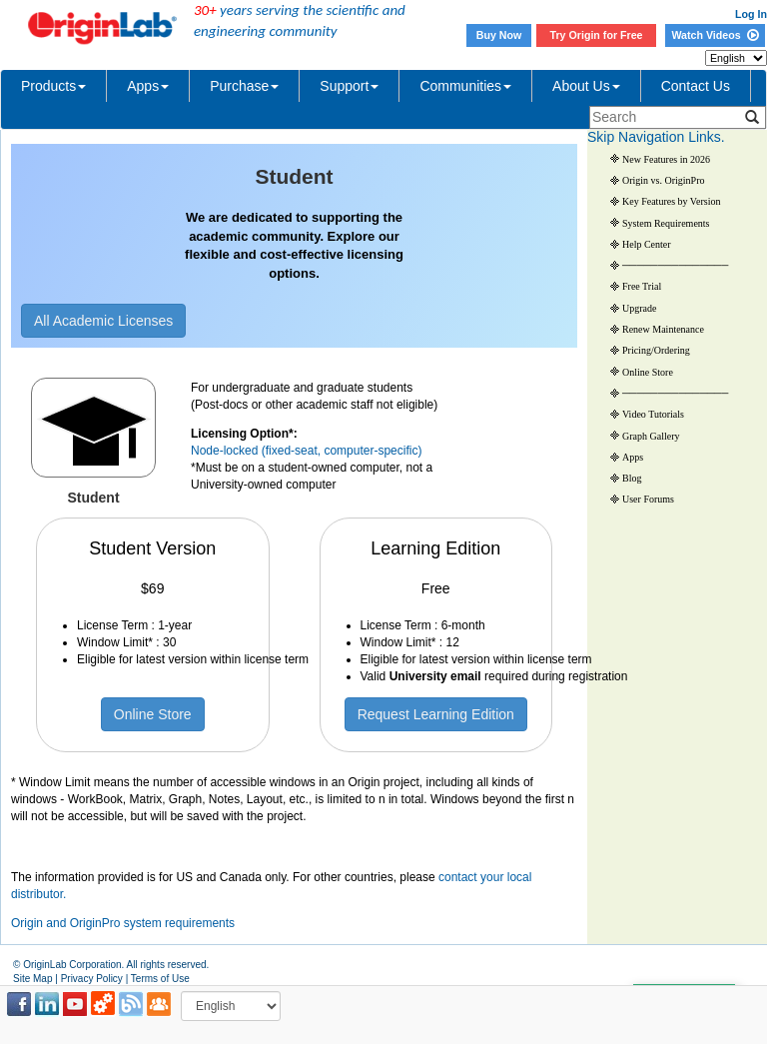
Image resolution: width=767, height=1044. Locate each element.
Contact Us (695, 86)
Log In (751, 14)
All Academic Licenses (103, 321)
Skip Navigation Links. (656, 137)
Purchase (244, 86)
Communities (465, 86)
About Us (586, 86)
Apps (148, 86)
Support (349, 86)
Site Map (32, 978)
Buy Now (499, 35)
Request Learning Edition (436, 714)
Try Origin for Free (596, 35)
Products (53, 86)
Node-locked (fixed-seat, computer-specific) (306, 451)
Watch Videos (714, 35)
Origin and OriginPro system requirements (123, 923)
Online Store (153, 714)
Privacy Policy (92, 978)
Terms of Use (160, 978)
